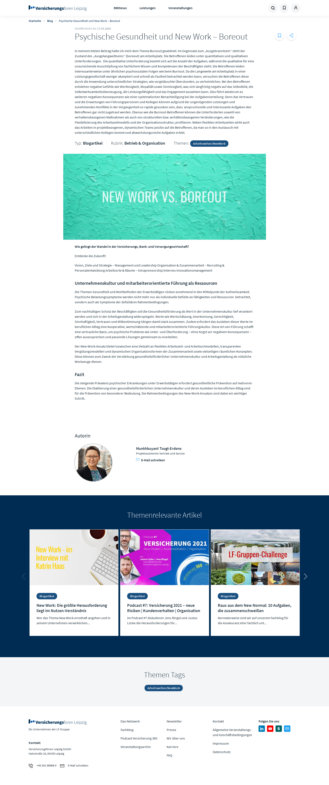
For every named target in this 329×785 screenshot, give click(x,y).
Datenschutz (222, 752)
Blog (50, 21)
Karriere (172, 747)
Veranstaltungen (180, 8)
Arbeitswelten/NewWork (209, 143)
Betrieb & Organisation (144, 143)
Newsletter (174, 721)
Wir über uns (176, 738)
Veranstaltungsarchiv (136, 747)
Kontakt (218, 721)
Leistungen (147, 8)
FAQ (169, 755)
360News (120, 8)
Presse (171, 730)
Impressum (221, 743)
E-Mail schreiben (150, 460)
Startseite (35, 21)
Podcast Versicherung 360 (139, 738)
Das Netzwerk (130, 721)
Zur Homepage (59, 8)
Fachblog (127, 730)
